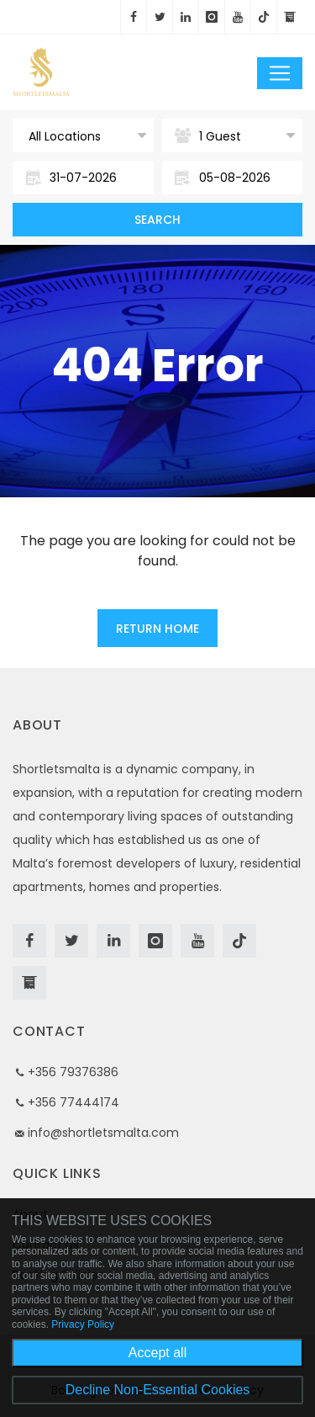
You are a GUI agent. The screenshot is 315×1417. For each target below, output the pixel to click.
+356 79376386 (73, 1072)
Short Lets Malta (97, 72)
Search (157, 219)
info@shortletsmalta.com (103, 1132)
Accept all (157, 1352)
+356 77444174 (73, 1102)
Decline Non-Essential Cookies (158, 1390)
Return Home (157, 628)
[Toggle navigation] (279, 73)
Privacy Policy (82, 1324)
